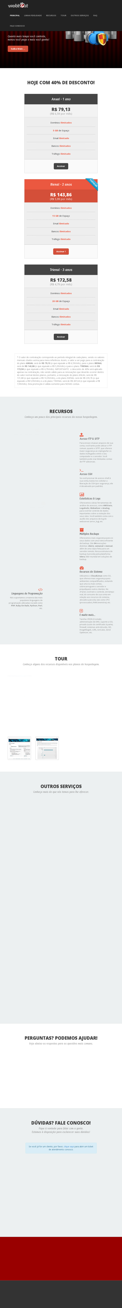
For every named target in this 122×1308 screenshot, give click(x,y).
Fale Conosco (17, 25)
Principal (15, 15)
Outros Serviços (80, 15)
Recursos (51, 15)
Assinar (61, 165)
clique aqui (69, 1146)
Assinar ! (61, 251)
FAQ (95, 15)
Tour (63, 15)
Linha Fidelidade (33, 15)
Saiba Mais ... (18, 48)
